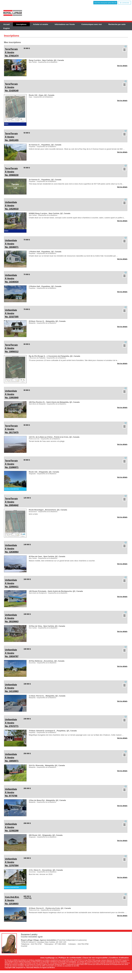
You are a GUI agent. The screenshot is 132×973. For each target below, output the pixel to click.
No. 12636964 (11, 548)
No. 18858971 (11, 757)
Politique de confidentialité (70, 958)
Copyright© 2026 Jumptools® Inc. (15, 967)
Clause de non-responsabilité (95, 958)
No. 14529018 (11, 205)
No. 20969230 (11, 171)
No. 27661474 (11, 52)
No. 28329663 (11, 618)
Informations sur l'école (65, 24)
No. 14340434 (11, 278)
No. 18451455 (11, 136)
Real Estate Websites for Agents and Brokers (40, 967)
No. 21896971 (11, 463)
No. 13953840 (11, 394)
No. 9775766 (11, 792)
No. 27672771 (11, 722)
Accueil (6, 24)
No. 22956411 (11, 583)
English (6, 28)
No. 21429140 (11, 87)
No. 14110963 (11, 687)
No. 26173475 (11, 429)
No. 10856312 (11, 348)
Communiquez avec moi (91, 24)
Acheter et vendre (40, 24)
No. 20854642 (11, 501)
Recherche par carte (116, 24)
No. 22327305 (11, 313)
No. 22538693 (11, 900)
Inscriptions (21, 24)
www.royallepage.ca (48, 958)
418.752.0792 (83, 944)
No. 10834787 (11, 653)
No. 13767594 (11, 862)
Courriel (24, 946)
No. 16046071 (11, 243)
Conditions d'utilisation (119, 958)
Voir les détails (122, 65)
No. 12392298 (11, 827)
